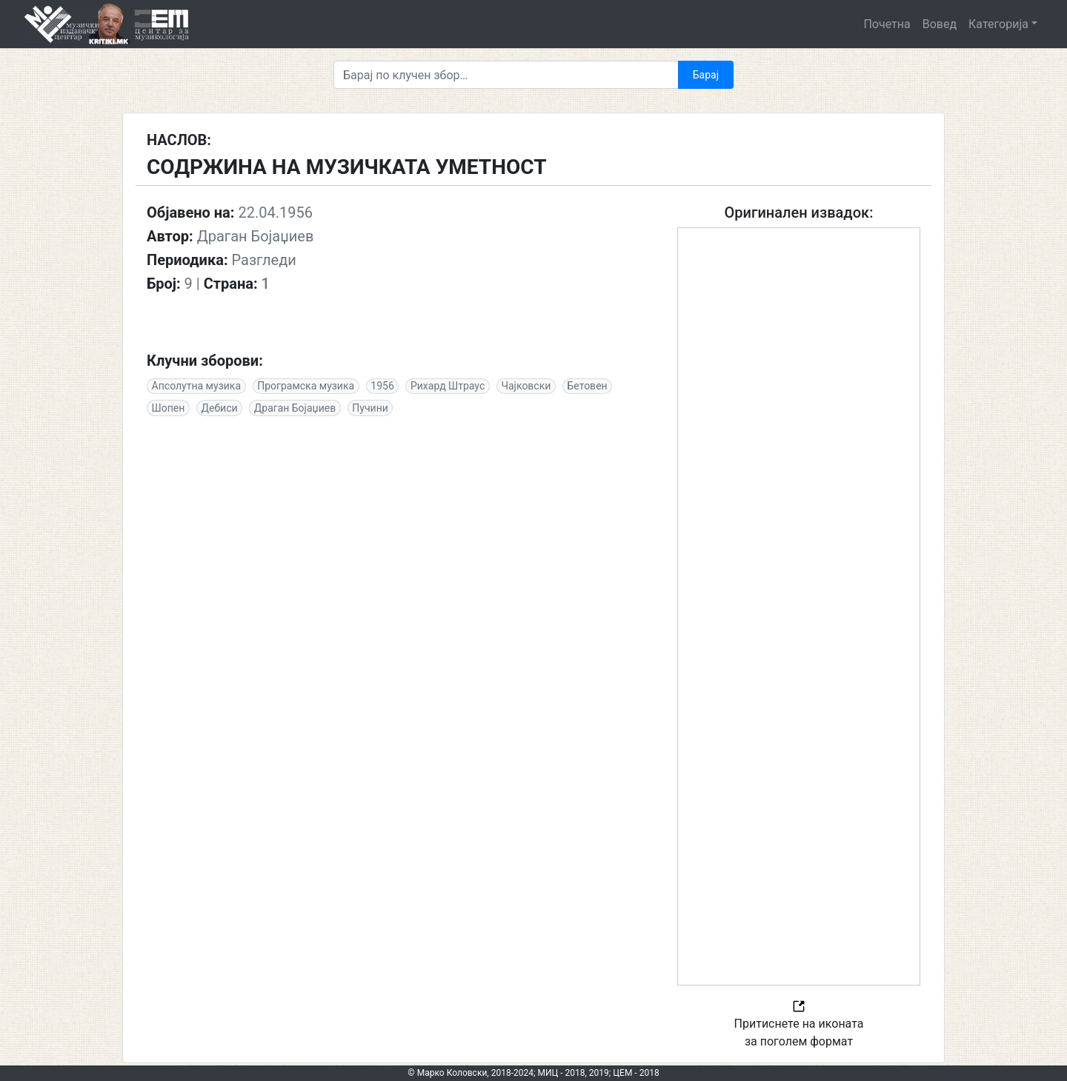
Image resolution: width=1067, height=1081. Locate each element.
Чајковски (526, 386)
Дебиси (220, 408)
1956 (381, 386)
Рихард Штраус (447, 386)
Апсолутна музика (196, 386)
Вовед (940, 24)
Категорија (998, 24)
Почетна (886, 24)
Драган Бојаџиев (295, 408)
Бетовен (588, 386)
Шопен (168, 408)
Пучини (370, 408)
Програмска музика (305, 386)
